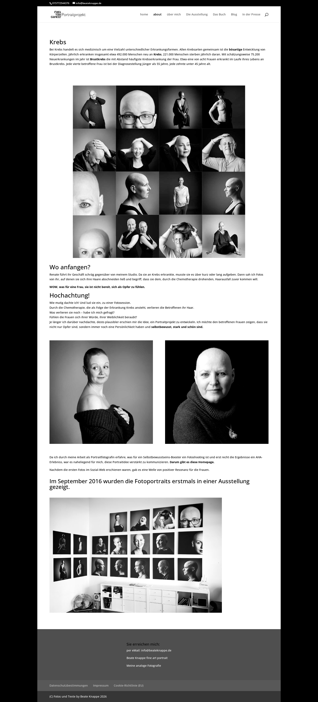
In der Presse (251, 14)
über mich (174, 14)
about (157, 14)
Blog (234, 14)
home (144, 14)
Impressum (101, 685)
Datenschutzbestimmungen (68, 685)
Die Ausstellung (197, 14)
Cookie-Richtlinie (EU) (128, 685)
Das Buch (219, 14)
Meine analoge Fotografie (144, 665)
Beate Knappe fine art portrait (147, 658)
